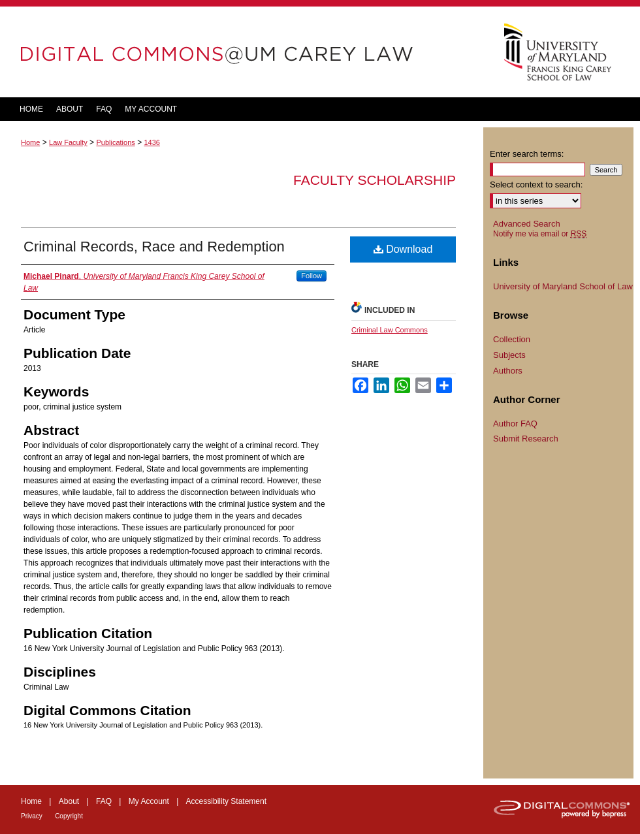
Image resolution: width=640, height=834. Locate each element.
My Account (149, 801)
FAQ (104, 801)
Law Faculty (68, 142)
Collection (511, 339)
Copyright (69, 816)
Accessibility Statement (226, 801)
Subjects (509, 355)
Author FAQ (515, 423)
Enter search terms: (527, 154)
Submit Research (525, 438)
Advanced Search (526, 224)
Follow (311, 276)
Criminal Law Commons (389, 330)
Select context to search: (536, 184)
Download (403, 249)
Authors (507, 371)
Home (30, 142)
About (69, 801)
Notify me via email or (539, 233)
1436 (151, 142)
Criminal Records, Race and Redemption (154, 246)
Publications (115, 142)
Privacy (31, 816)
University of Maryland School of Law (563, 286)
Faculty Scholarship (374, 179)
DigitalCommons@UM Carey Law (241, 52)
